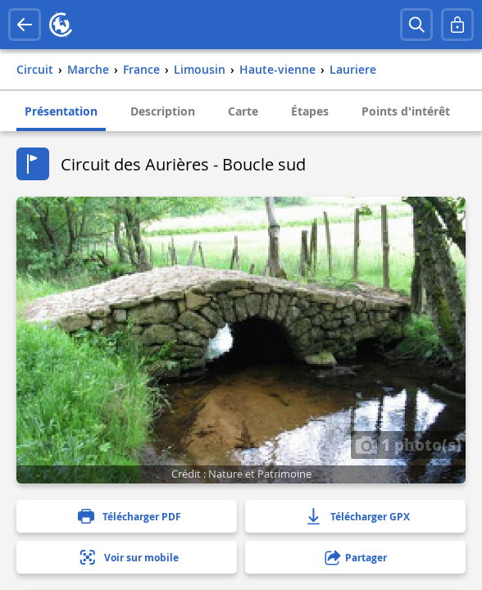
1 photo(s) (408, 444)
